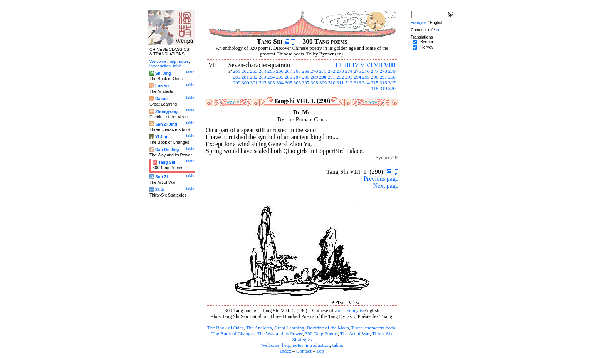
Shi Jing (163, 73)
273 (340, 71)
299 (236, 83)
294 (357, 77)
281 (245, 77)
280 (236, 77)
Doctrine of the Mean (328, 328)
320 (392, 88)
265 (271, 71)
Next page (385, 185)
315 (374, 83)
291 (331, 77)
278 (383, 71)
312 (348, 83)
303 (271, 83)
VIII (390, 65)
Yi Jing (162, 136)
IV (355, 65)
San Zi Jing (166, 124)
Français (354, 310)
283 (262, 77)
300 (245, 83)
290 (323, 77)
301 (254, 83)
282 (253, 77)
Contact (304, 351)
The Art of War (355, 333)
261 (236, 71)
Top (320, 351)
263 (253, 71)
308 (314, 83)
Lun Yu (162, 86)
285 (280, 77)
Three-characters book (373, 328)
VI (369, 65)
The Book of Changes (233, 333)
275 (357, 71)
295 (366, 77)
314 (366, 83)
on (338, 310)
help (286, 345)
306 (297, 83)
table (337, 345)
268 (296, 71)
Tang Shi (166, 162)
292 (340, 77)
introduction (318, 345)
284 (271, 77)
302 (262, 83)
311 (340, 83)
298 (392, 77)
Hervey (426, 47)
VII (378, 65)
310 (331, 83)
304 (280, 83)
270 (314, 71)
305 (288, 83)
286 (288, 77)
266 (280, 71)
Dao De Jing (167, 149)
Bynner (426, 41)
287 (296, 77)
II (341, 65)
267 (288, 71)
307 (305, 83)
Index (285, 351)
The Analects (259, 328)
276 (366, 71)
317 (392, 83)
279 (392, 71)
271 (323, 71)
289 (314, 77)
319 (383, 88)
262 (245, 71)
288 (305, 77)
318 (374, 88)
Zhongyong (166, 111)
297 (383, 77)
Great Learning (289, 328)
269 (305, 71)
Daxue (161, 98)
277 (374, 71)
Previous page (381, 178)
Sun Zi (161, 177)
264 (262, 71)
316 (383, 83)
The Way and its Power (279, 333)
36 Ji (159, 189)
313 (357, 83)
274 (348, 71)
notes (298, 345)
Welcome (270, 345)
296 (374, 77)
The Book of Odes (225, 328)
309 (323, 83)
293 (348, 77)
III (348, 65)
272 (331, 71)
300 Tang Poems (321, 333)
